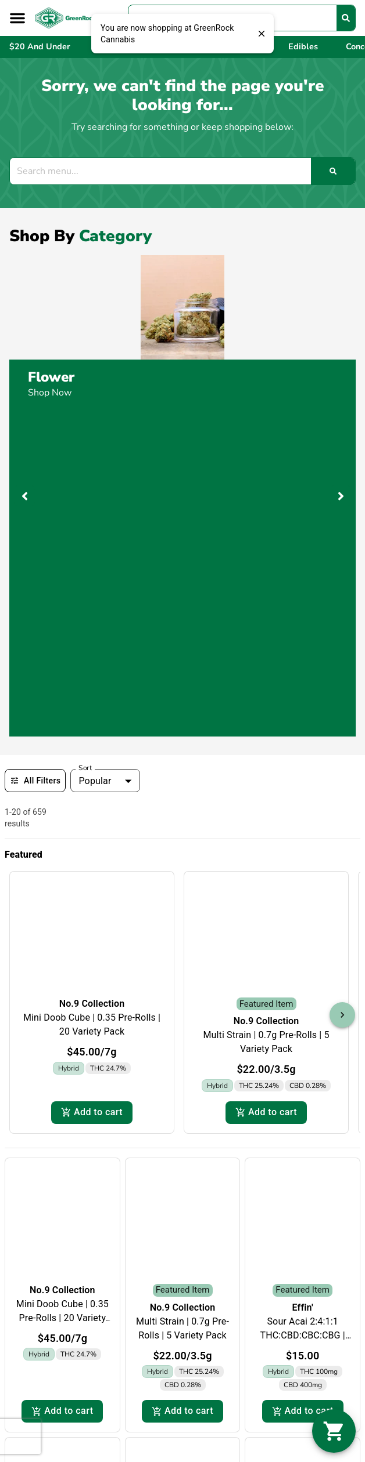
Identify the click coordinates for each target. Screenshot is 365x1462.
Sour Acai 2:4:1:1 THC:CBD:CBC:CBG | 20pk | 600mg (302, 1025)
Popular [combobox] (94, 780)
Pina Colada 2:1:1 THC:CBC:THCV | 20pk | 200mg (182, 1305)
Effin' (302, 997)
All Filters (35, 781)
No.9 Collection (62, 980)
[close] (261, 33)
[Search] (346, 18)
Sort (85, 768)
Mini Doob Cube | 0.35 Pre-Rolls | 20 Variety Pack (62, 1008)
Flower (51, 377)
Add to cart (62, 1102)
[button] (17, 18)
